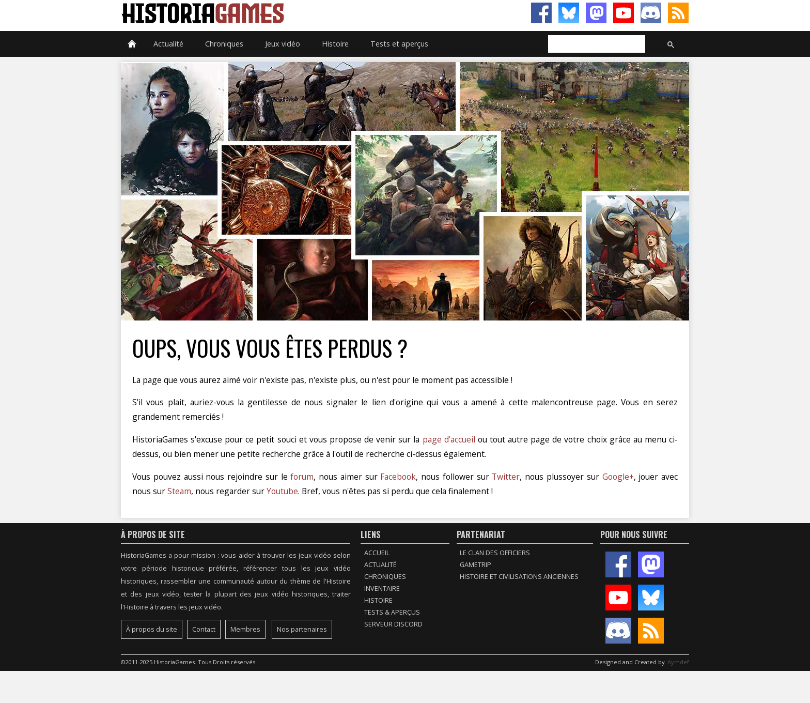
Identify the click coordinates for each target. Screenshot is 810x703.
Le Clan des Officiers (495, 552)
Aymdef (678, 662)
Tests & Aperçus (392, 612)
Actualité (168, 44)
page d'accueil (449, 439)
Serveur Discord (393, 624)
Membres (245, 629)
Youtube (282, 491)
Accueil (377, 552)
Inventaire (382, 588)
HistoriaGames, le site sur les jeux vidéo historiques (263, 13)
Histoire (335, 44)
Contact (203, 629)
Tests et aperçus (399, 44)
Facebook (398, 476)
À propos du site (151, 629)
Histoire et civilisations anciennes (519, 576)
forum (302, 476)
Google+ (618, 476)
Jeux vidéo (282, 44)
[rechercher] (595, 44)
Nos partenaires (302, 629)
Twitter (506, 476)
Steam (179, 491)
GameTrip (475, 564)
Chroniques (224, 44)
